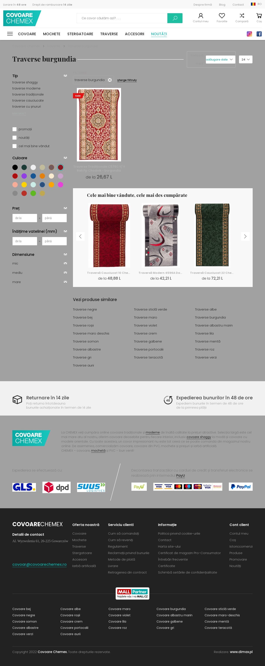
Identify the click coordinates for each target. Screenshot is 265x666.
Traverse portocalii (148, 349)
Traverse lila (204, 333)
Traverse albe (206, 309)
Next (245, 236)
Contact (238, 5)
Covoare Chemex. (52, 652)
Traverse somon (86, 341)
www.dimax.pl (241, 652)
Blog (222, 5)
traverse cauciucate (28, 100)
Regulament (118, 546)
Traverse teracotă (148, 357)
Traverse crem (145, 333)
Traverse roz (204, 349)
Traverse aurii (83, 365)
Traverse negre (85, 309)
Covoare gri (165, 628)
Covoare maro (119, 609)
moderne (153, 432)
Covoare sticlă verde (220, 609)
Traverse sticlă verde (150, 309)
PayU (180, 475)
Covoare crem (71, 621)
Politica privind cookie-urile (179, 533)
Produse (235, 553)
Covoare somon (24, 621)
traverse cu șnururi (26, 106)
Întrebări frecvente (173, 559)
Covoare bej (21, 609)
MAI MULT (19, 114)
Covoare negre (23, 615)
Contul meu (200, 21)
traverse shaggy (25, 82)
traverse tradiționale (28, 94)
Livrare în (14, 5)
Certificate (166, 566)
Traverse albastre (87, 349)
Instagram (249, 34)
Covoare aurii (70, 634)
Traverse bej (82, 317)
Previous (80, 236)
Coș (259, 21)
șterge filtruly (127, 80)
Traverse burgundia (210, 317)
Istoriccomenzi (241, 546)
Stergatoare (80, 34)
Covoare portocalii (74, 628)
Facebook (259, 34)
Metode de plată (121, 559)
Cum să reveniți (120, 540)
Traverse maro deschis (91, 333)
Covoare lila (117, 621)
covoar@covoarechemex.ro (39, 564)
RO (260, 4)
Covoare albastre (25, 628)
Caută (175, 18)
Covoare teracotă (218, 628)
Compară (241, 21)
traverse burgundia (90, 80)
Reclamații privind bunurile (128, 553)
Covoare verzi (22, 634)
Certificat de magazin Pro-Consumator (189, 553)
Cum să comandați (123, 533)
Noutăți (159, 34)
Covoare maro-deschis (222, 615)
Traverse (109, 34)
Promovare (238, 559)
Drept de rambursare (52, 5)
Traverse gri (82, 357)
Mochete (51, 34)
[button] (220, 60)
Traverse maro (145, 317)
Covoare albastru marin (174, 615)
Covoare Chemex (22, 18)
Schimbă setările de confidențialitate (187, 572)
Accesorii (134, 34)
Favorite (222, 21)
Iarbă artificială (84, 566)
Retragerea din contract (127, 572)
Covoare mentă (217, 621)
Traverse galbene (148, 341)
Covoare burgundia (171, 609)
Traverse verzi (206, 357)
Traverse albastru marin (214, 325)
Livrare (113, 566)
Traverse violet (145, 325)
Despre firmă (203, 5)
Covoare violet (119, 615)
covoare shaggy (199, 437)
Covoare (27, 34)
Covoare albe (70, 609)
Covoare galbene (170, 621)
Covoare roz (117, 628)
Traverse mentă (207, 341)
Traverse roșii (83, 325)
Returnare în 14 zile (47, 398)
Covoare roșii (70, 615)
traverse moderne (26, 88)
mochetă (98, 450)
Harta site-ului (169, 546)
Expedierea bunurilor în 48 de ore (214, 398)
